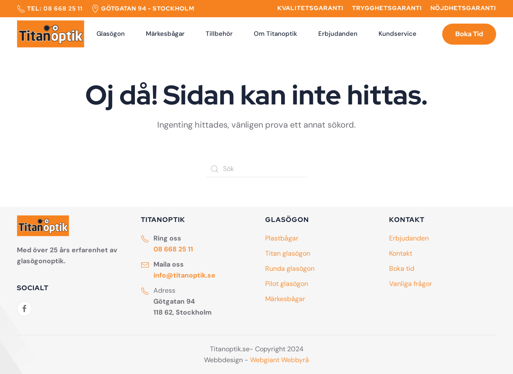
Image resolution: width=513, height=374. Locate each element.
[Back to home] (50, 34)
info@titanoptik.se (184, 275)
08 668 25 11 (63, 8)
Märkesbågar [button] (165, 33)
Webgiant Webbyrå (279, 359)
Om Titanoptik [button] (275, 33)
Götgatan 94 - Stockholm (147, 8)
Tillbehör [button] (219, 33)
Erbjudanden (337, 33)
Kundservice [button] (397, 33)
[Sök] (256, 168)
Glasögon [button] (111, 33)
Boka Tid (469, 33)
